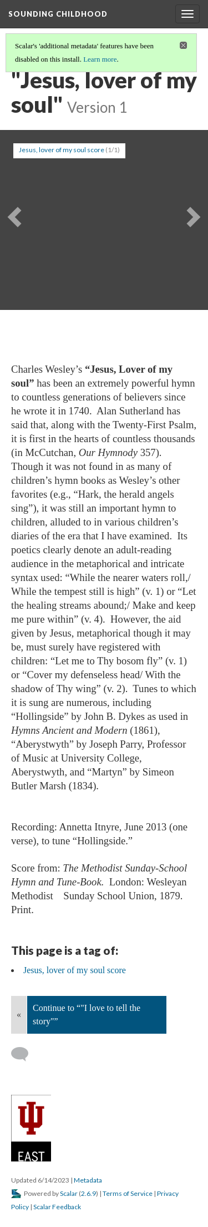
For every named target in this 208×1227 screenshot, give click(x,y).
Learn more (99, 59)
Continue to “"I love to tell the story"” (86, 1014)
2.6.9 (88, 1193)
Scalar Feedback (57, 1207)
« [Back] (19, 1014)
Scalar (69, 1193)
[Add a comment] (24, 1054)
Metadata (88, 1180)
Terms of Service (128, 1193)
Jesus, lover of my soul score (61, 150)
